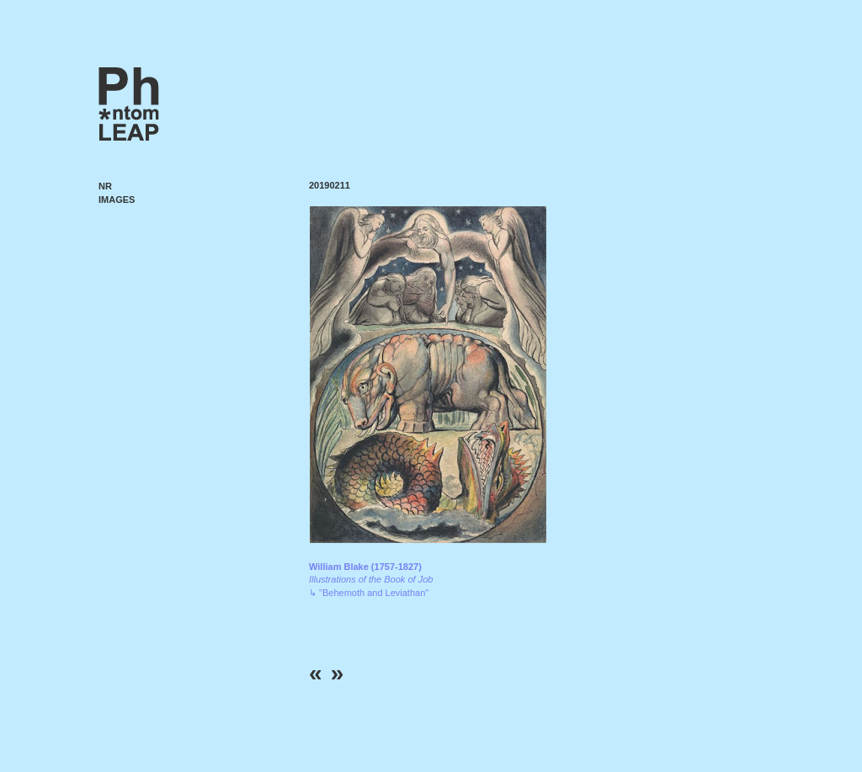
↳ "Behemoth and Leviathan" (371, 580)
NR (105, 186)
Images (116, 199)
